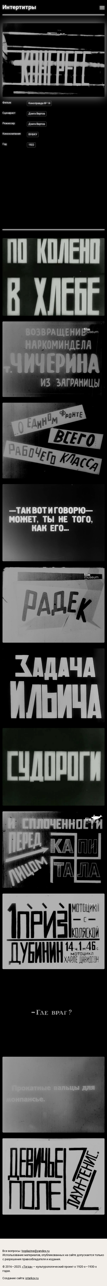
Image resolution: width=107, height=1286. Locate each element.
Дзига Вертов (36, 113)
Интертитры (19, 7)
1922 (31, 144)
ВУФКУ (32, 134)
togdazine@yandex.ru (36, 1251)
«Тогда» (27, 1266)
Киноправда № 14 (39, 103)
